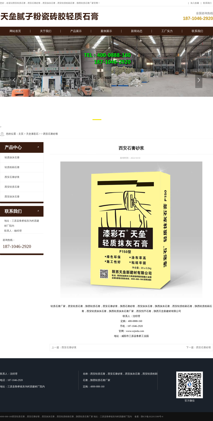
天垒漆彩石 (32, 134)
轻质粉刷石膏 (12, 167)
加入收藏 (194, 4)
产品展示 (76, 32)
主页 (20, 134)
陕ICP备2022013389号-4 (152, 416)
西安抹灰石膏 (12, 196)
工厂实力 (167, 32)
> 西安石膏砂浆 (49, 134)
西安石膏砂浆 (12, 177)
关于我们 (45, 32)
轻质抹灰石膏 (12, 157)
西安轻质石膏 (12, 187)
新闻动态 (136, 32)
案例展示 (106, 32)
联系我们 (207, 4)
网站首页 (15, 32)
